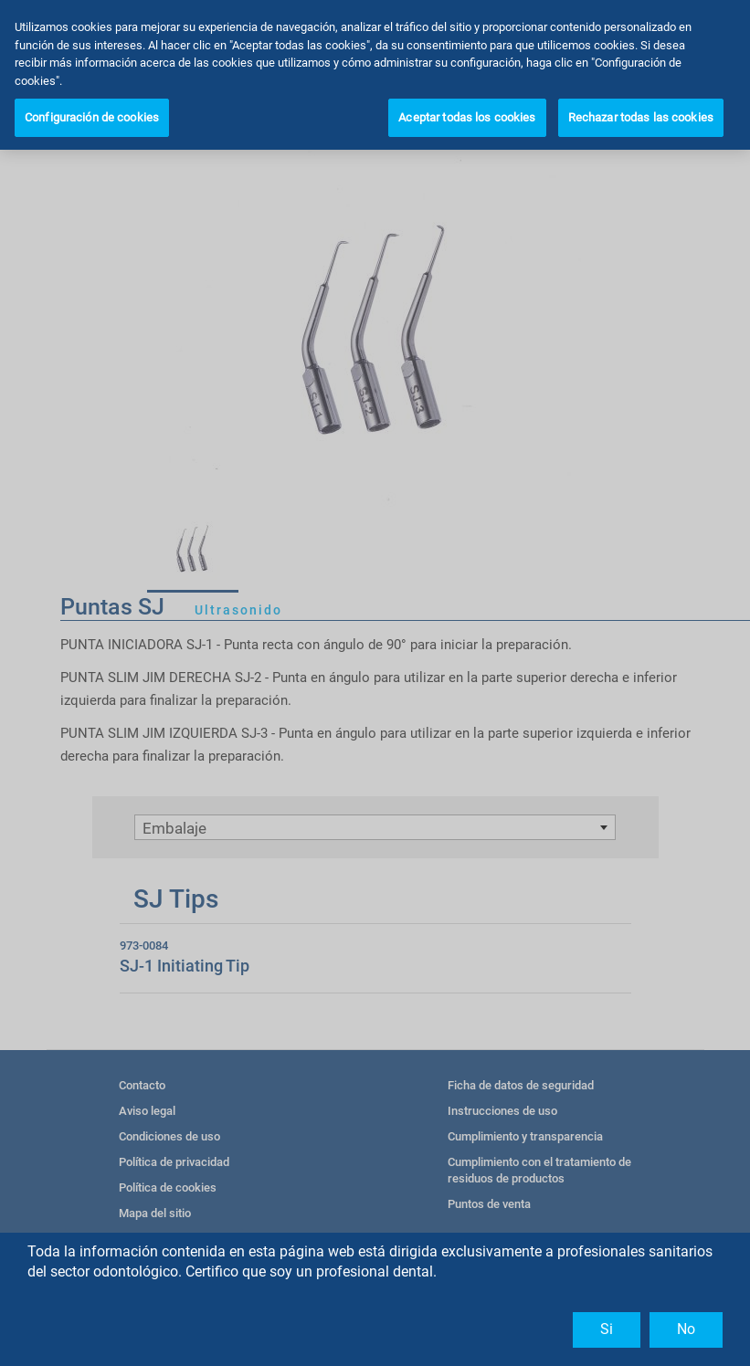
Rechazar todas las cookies (640, 117)
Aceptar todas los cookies (466, 117)
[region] (375, 75)
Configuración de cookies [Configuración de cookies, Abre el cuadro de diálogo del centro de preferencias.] (92, 117)
